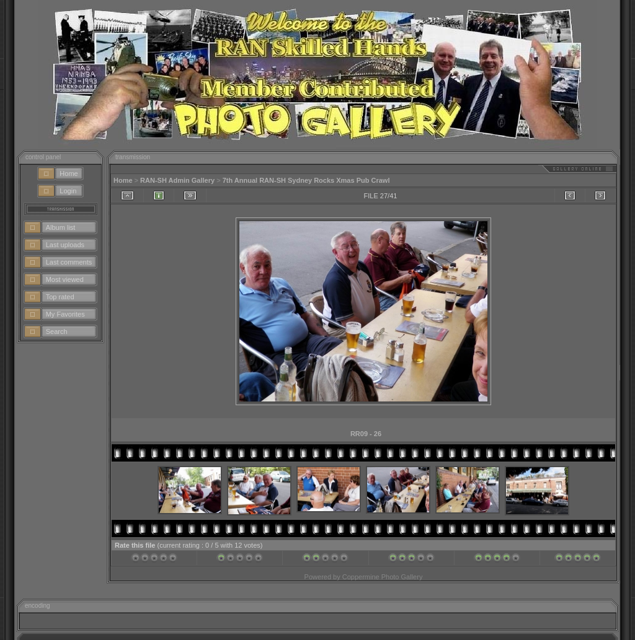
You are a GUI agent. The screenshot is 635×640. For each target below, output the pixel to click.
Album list (61, 227)
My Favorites (65, 314)
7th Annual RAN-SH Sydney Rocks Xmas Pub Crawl (306, 180)
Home (69, 173)
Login (68, 191)
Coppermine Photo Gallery (382, 577)
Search (57, 331)
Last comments (69, 262)
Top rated (60, 296)
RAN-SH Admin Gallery (177, 180)
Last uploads (65, 244)
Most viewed (65, 279)
